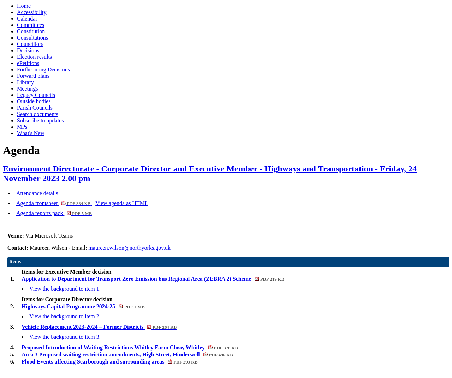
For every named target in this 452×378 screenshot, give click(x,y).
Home (24, 6)
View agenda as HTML (121, 203)
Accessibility (32, 12)
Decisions (28, 50)
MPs (22, 127)
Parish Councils (35, 108)
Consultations (32, 38)
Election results (34, 57)
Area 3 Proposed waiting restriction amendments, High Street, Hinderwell (127, 354)
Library (25, 82)
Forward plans (33, 76)
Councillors (30, 44)
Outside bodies (34, 101)
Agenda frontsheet (54, 203)
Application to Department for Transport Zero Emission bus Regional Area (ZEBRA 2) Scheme (153, 279)
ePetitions (28, 63)
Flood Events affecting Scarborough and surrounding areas (110, 362)
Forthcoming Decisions (43, 69)
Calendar (27, 19)
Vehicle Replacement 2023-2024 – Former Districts (99, 327)
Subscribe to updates (40, 120)
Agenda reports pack (54, 213)
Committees (30, 25)
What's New (30, 133)
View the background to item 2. (65, 316)
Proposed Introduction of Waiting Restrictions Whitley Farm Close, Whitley (130, 347)
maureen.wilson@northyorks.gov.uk (129, 248)
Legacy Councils (36, 95)
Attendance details (37, 193)
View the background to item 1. (65, 289)
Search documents (37, 114)
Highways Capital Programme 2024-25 (83, 306)
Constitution (31, 31)
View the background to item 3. (65, 337)
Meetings (27, 89)
